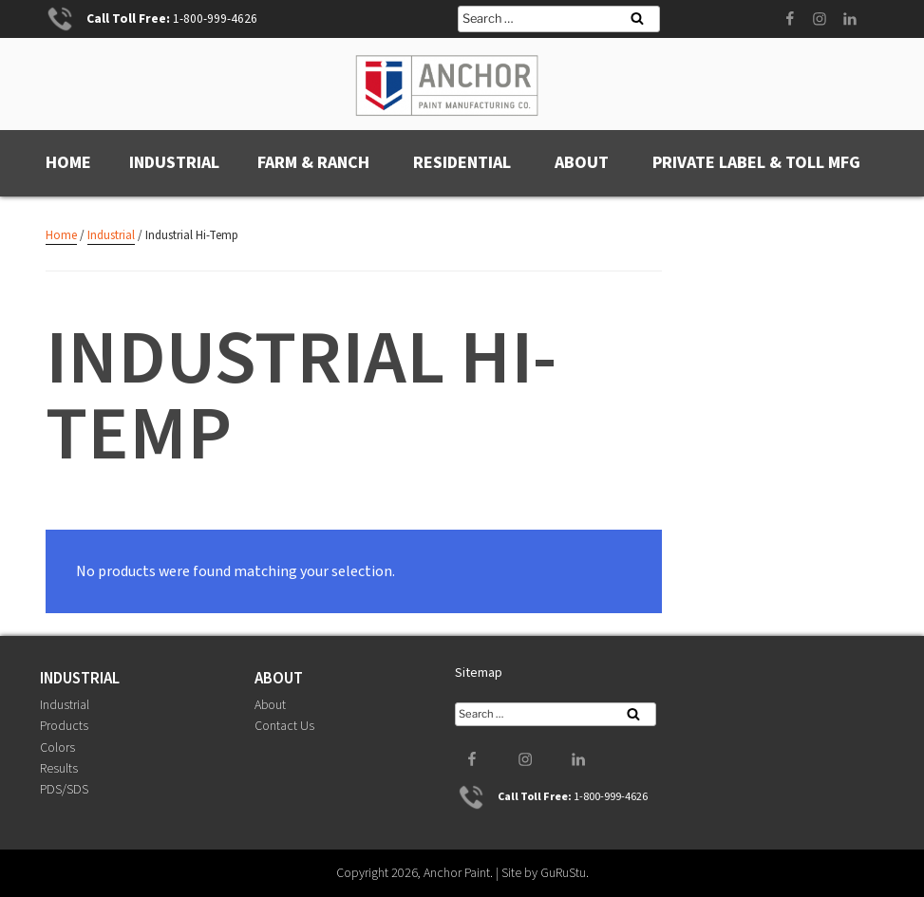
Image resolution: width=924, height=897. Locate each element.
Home (68, 163)
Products (64, 726)
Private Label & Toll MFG (756, 163)
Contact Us (284, 726)
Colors (57, 747)
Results (59, 768)
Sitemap (478, 672)
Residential (462, 163)
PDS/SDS (64, 789)
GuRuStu (563, 872)
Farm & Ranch (313, 163)
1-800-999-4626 (215, 18)
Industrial (174, 163)
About (582, 163)
